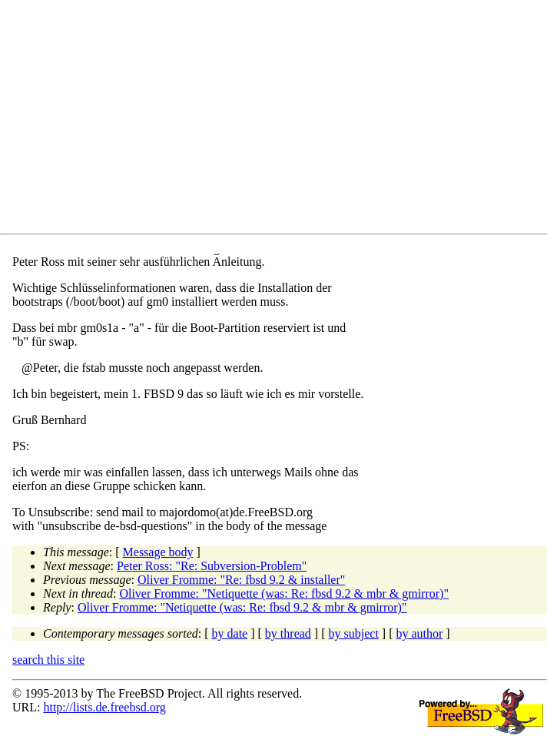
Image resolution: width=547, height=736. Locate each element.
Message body (158, 552)
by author (419, 633)
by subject (354, 633)
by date (230, 633)
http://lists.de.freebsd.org (104, 707)
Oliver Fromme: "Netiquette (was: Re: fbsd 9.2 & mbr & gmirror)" (284, 593)
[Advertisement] (279, 119)
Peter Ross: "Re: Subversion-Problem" (212, 565)
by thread (288, 633)
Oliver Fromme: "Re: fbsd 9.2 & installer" (241, 579)
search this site (48, 659)
